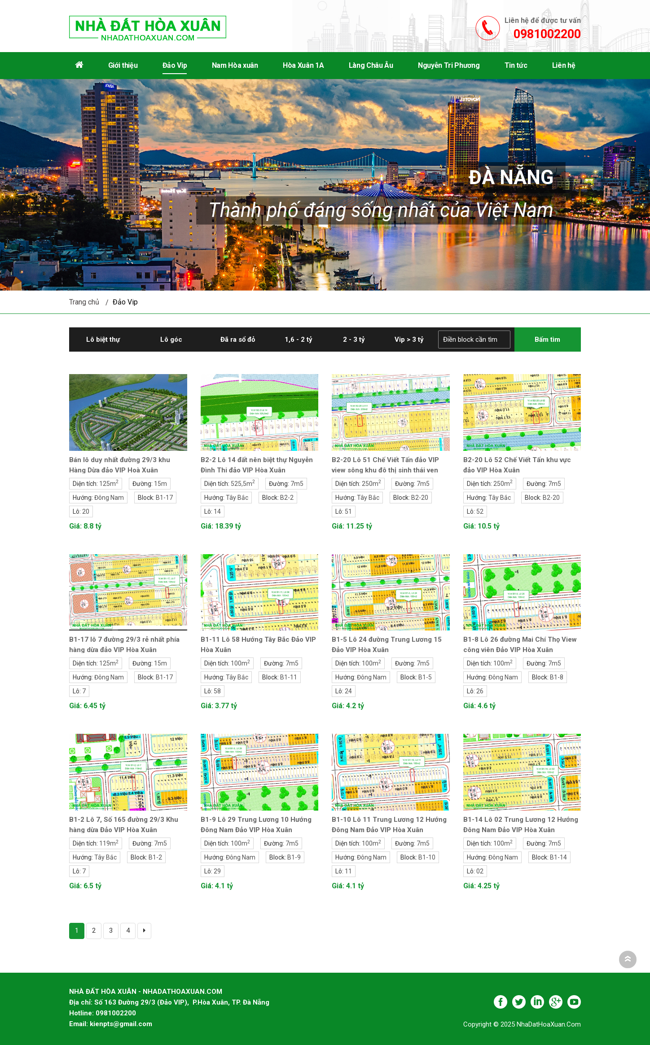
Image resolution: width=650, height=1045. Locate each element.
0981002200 (547, 34)
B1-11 (288, 677)
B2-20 (419, 497)
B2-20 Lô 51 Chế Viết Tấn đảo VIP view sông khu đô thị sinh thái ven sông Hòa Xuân (385, 470)
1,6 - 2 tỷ (298, 339)
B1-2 (155, 857)
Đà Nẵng (511, 178)
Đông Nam (109, 497)
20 (85, 511)
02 (479, 871)
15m (160, 483)
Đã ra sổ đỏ (237, 339)
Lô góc (171, 339)
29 (217, 871)
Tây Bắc (237, 497)
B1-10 (426, 857)
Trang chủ (84, 302)
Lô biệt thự (103, 339)
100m (240, 663)
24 (348, 691)
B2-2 (287, 497)
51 (348, 511)
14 (217, 511)
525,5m (243, 483)
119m (109, 843)
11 (348, 871)
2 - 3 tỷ (354, 339)
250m (371, 483)
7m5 (296, 483)
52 (479, 511)
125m (109, 483)
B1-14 (558, 857)
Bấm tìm (547, 339)
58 (217, 691)
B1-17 (164, 497)
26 (479, 691)
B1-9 (294, 857)
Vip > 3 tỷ (409, 339)
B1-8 (556, 677)
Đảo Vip (125, 302)
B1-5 (425, 677)
